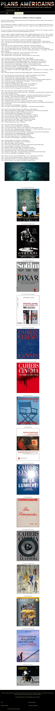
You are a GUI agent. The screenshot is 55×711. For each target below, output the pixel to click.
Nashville (13, 82)
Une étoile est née (16, 83)
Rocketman (21, 153)
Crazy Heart (17, 137)
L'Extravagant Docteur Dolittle (22, 68)
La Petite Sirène (24, 106)
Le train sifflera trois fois (35, 42)
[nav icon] (7, 13)
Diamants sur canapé (17, 59)
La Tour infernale (26, 80)
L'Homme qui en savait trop (33, 49)
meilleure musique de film (34, 34)
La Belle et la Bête (20, 110)
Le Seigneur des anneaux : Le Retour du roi (22, 129)
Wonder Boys (20, 124)
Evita (17, 117)
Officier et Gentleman (21, 95)
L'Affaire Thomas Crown (26, 69)
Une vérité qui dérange (20, 133)
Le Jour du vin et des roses (23, 61)
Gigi (10, 54)
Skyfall (12, 143)
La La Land (15, 148)
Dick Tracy (26, 109)
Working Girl (17, 105)
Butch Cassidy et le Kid (27, 72)
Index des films (19, 13)
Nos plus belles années (20, 79)
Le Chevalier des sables (24, 65)
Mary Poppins (19, 63)
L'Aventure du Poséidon (20, 78)
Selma (11, 146)
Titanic (17, 119)
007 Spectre (18, 147)
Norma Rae (18, 88)
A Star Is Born (14, 151)
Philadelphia (19, 113)
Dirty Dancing (23, 102)
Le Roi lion (23, 114)
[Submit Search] (18, 10)
